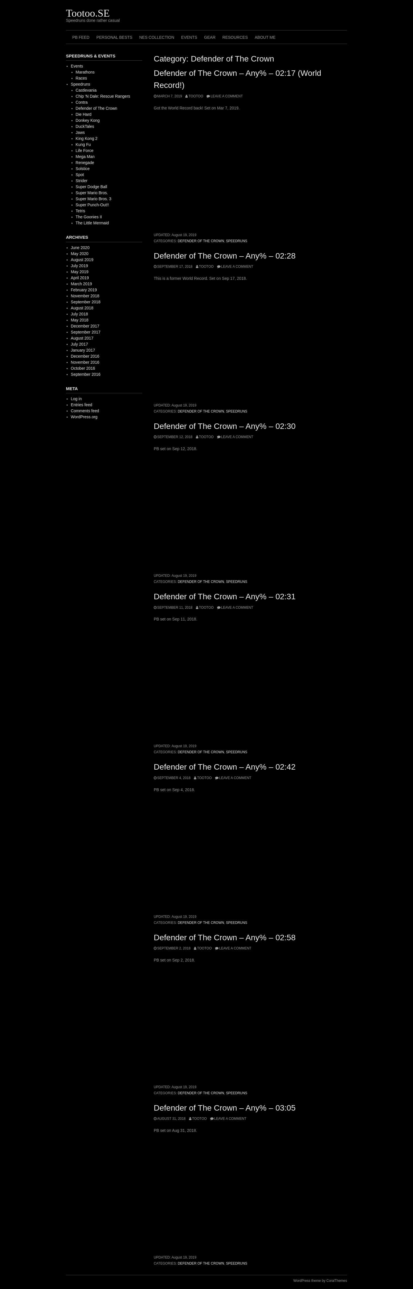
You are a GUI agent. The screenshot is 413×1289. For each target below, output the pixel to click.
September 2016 (86, 374)
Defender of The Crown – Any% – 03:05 (224, 1107)
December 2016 (85, 356)
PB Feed (80, 37)
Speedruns (236, 241)
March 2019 (81, 284)
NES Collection (156, 37)
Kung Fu (83, 144)
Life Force (84, 150)
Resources (235, 37)
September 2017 (86, 332)
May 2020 (79, 253)
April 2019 (80, 277)
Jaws (80, 132)
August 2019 (82, 259)
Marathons (85, 72)
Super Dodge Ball (91, 186)
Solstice (83, 168)
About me (265, 37)
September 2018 (86, 302)
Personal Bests (114, 37)
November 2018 (85, 296)
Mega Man (85, 156)
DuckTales (85, 126)
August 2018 (82, 308)
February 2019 (84, 290)
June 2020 (80, 247)
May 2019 (79, 271)
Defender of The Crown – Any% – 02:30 (224, 426)
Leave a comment (227, 96)
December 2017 (85, 326)
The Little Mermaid (92, 223)
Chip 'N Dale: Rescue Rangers (103, 96)
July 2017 (79, 344)
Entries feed (81, 404)
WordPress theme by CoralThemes (320, 1281)
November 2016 (85, 362)
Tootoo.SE (88, 13)
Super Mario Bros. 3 (94, 198)
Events (189, 37)
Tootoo (195, 96)
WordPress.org (84, 417)
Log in (76, 398)
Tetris (80, 211)
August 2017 (82, 338)
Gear (210, 37)
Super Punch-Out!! (92, 205)
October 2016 (83, 368)
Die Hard (83, 114)
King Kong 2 (87, 138)
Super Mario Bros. (92, 192)
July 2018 (79, 314)
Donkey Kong (88, 120)
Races (81, 78)
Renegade (85, 162)
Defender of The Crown (201, 241)
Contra (82, 102)
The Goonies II (89, 217)
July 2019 (79, 265)
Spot (80, 174)
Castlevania (86, 90)
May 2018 (79, 320)
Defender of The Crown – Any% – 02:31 (224, 596)
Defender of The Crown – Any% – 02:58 (224, 937)
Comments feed (85, 411)
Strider (81, 180)
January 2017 (83, 350)
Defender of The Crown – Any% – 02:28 (224, 255)
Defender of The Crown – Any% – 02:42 (224, 766)
